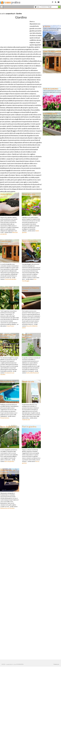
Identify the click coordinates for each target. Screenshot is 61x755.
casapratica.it (10, 13)
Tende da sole (26, 419)
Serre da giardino (9, 461)
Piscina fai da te (4, 418)
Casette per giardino (10, 279)
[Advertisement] (19, 11)
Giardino (19, 13)
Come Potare (10, 326)
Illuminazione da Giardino (7, 508)
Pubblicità (56, 664)
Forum (37, 7)
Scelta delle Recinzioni (32, 372)
